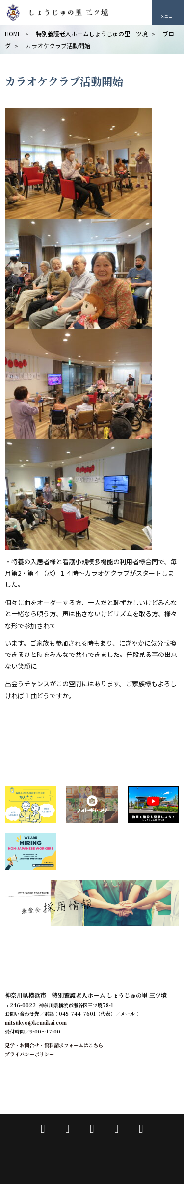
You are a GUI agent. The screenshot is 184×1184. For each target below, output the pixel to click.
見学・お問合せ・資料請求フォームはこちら (54, 1045)
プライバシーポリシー (29, 1054)
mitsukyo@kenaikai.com (36, 1022)
